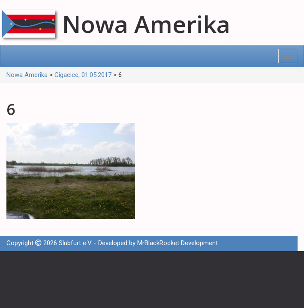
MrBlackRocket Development (177, 243)
